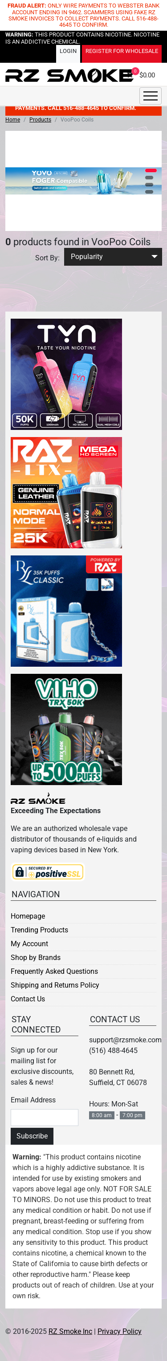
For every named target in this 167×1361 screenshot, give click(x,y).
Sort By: (47, 258)
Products (40, 120)
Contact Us (28, 999)
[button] (151, 170)
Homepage (28, 916)
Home (12, 120)
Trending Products (39, 930)
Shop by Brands (36, 957)
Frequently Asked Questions (54, 971)
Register (122, 51)
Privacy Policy (120, 1331)
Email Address (33, 1100)
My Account (29, 944)
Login (68, 51)
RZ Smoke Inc (70, 1331)
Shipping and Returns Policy (55, 985)
